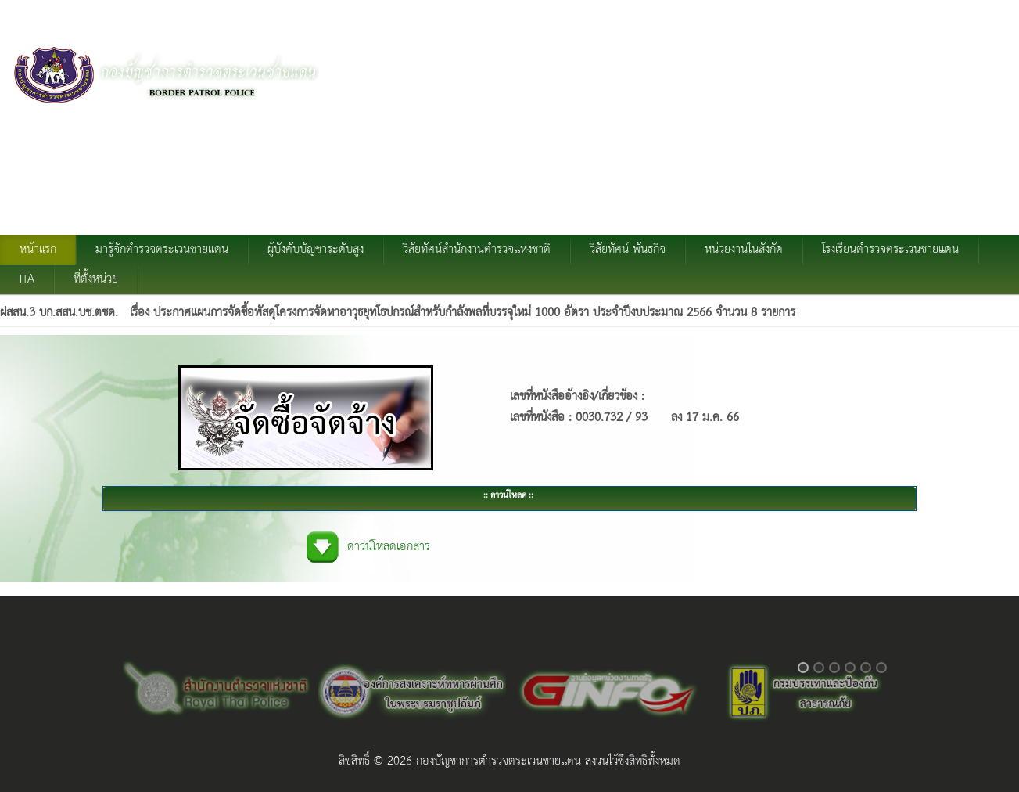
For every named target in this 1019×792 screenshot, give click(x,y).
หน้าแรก (38, 249)
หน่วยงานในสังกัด (744, 249)
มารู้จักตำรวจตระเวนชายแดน (161, 249)
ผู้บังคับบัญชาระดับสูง (315, 249)
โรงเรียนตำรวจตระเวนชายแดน (890, 249)
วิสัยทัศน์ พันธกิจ (628, 249)
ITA (27, 279)
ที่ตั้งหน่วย (96, 279)
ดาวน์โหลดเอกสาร (388, 547)
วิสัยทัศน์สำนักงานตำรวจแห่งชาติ (477, 249)
